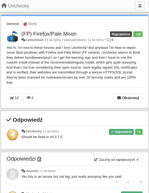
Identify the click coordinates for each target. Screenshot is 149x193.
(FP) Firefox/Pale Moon (49, 34)
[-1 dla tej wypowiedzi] (141, 182)
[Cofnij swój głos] (134, 182)
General (12, 24)
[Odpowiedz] (116, 182)
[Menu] (140, 5)
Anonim (32, 171)
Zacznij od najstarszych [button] (116, 160)
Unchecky (33, 131)
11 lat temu (50, 131)
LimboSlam (35, 40)
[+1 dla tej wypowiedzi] (128, 182)
